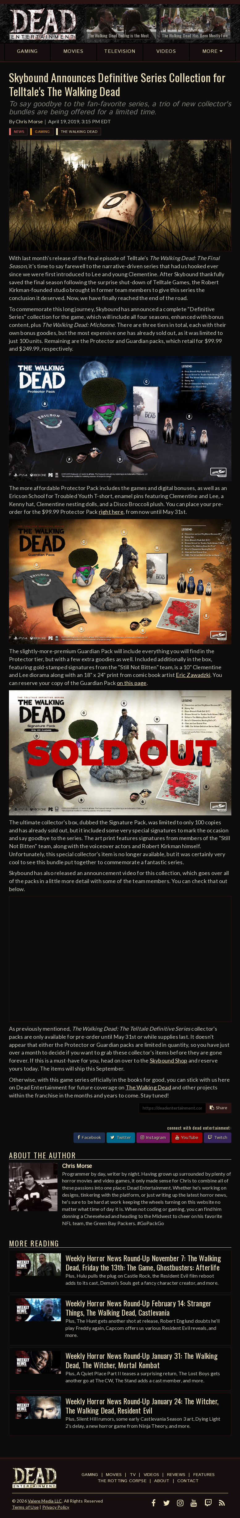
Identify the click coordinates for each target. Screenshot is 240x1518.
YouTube (186, 1138)
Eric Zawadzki (193, 674)
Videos (151, 1475)
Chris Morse (29, 121)
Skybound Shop (168, 1060)
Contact (188, 1481)
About (161, 1481)
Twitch (217, 1138)
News (19, 131)
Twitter (121, 1138)
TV (133, 1475)
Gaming (42, 131)
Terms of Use (25, 1507)
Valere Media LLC (45, 1500)
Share (218, 1108)
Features (204, 1475)
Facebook (89, 1138)
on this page (131, 682)
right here (111, 511)
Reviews (176, 1475)
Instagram (153, 1138)
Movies (114, 1475)
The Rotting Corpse (122, 1481)
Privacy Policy (55, 1507)
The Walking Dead (79, 131)
